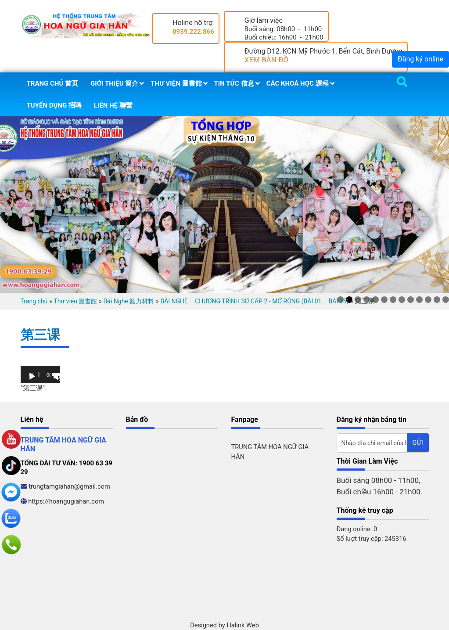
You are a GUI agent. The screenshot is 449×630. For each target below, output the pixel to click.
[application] (40, 374)
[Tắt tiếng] (57, 376)
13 (445, 299)
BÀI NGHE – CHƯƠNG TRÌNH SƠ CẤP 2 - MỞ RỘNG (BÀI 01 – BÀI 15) (254, 301)
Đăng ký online (420, 59)
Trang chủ (34, 301)
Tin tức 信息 (234, 83)
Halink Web (242, 625)
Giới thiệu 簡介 (114, 83)
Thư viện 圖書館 (176, 83)
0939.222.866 (193, 32)
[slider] (39, 374)
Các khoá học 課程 (297, 83)
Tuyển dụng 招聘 (54, 105)
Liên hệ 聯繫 (113, 105)
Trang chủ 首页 (53, 83)
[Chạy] (32, 376)
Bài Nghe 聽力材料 (129, 301)
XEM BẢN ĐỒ (266, 59)
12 (437, 299)
